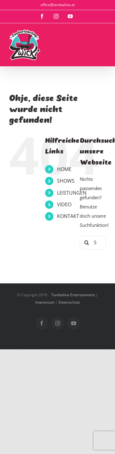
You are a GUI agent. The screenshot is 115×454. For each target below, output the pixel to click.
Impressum (45, 302)
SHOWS (66, 180)
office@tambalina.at (57, 4)
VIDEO (64, 204)
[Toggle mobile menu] (102, 47)
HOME (64, 169)
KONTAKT (68, 216)
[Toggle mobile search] (90, 47)
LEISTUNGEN (71, 192)
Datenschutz (69, 302)
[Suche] (87, 243)
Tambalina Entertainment (73, 294)
